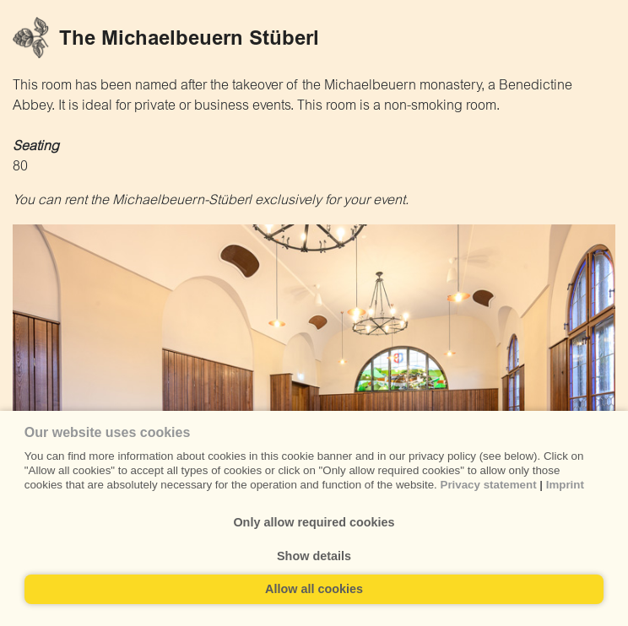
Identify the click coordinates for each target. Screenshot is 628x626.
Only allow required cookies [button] (313, 522)
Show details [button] (314, 556)
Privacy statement (489, 484)
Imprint (565, 484)
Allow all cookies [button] (314, 589)
